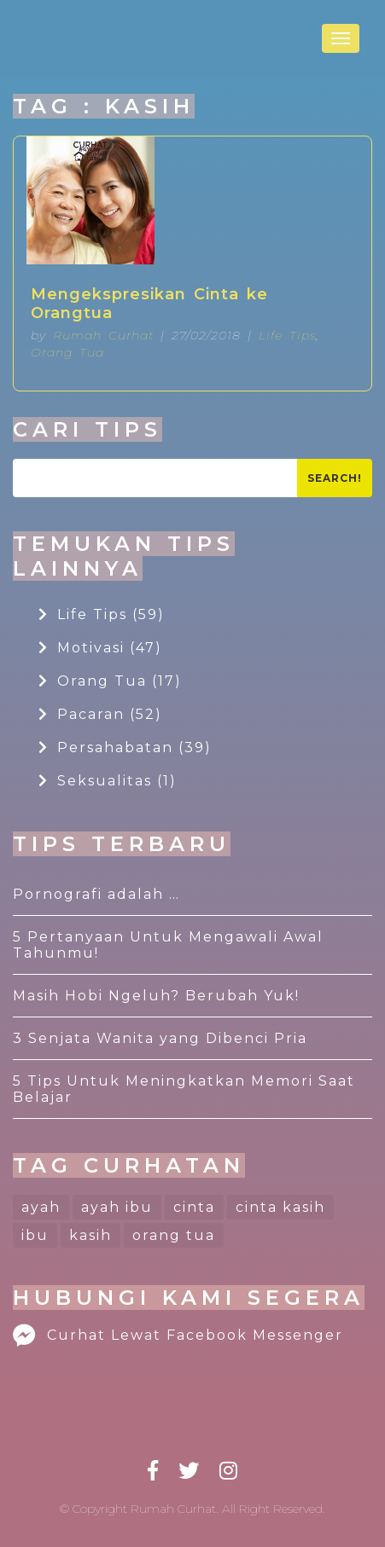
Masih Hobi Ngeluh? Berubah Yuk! (156, 996)
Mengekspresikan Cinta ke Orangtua (149, 303)
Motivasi (100, 648)
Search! (334, 478)
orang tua (173, 1235)
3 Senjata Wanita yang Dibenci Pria (160, 1038)
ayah (41, 1207)
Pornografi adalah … (96, 894)
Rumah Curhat (103, 335)
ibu (35, 1235)
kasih (90, 1235)
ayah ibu (117, 1207)
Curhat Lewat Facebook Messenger (178, 1335)
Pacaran (100, 714)
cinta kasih (280, 1207)
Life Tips (287, 335)
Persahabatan (125, 747)
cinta (194, 1207)
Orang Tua (67, 352)
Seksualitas (107, 781)
